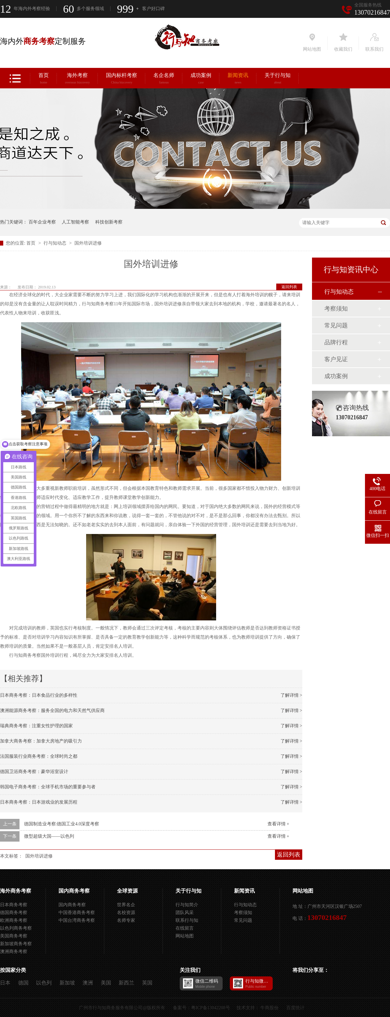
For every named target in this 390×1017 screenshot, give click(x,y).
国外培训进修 (88, 243)
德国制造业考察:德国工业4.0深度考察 (61, 823)
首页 (43, 79)
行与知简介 (187, 904)
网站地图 (185, 936)
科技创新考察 (109, 222)
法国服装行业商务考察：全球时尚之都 (38, 756)
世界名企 (126, 904)
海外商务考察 (15, 891)
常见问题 (336, 325)
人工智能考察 (75, 222)
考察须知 (336, 308)
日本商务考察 (13, 904)
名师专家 (126, 920)
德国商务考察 (13, 912)
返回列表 (289, 287)
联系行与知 (187, 920)
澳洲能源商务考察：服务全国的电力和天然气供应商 (52, 710)
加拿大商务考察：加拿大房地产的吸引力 (41, 741)
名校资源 (126, 912)
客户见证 (336, 359)
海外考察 (77, 79)
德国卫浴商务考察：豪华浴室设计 (34, 771)
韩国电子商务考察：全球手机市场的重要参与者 (48, 786)
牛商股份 (269, 1007)
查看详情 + (278, 823)
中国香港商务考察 (76, 912)
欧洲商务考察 (13, 920)
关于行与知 (278, 79)
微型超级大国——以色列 (49, 836)
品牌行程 (336, 342)
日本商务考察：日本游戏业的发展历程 (38, 802)
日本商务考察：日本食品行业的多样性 (38, 695)
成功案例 (200, 79)
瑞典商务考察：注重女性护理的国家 (36, 725)
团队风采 (185, 912)
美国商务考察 (13, 936)
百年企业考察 (42, 222)
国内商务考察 (74, 891)
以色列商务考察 (16, 928)
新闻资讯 (238, 79)
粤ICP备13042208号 (210, 1007)
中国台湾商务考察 (76, 920)
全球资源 (127, 891)
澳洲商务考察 (13, 951)
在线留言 (185, 928)
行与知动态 (56, 243)
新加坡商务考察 (16, 943)
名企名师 (163, 79)
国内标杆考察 (121, 79)
